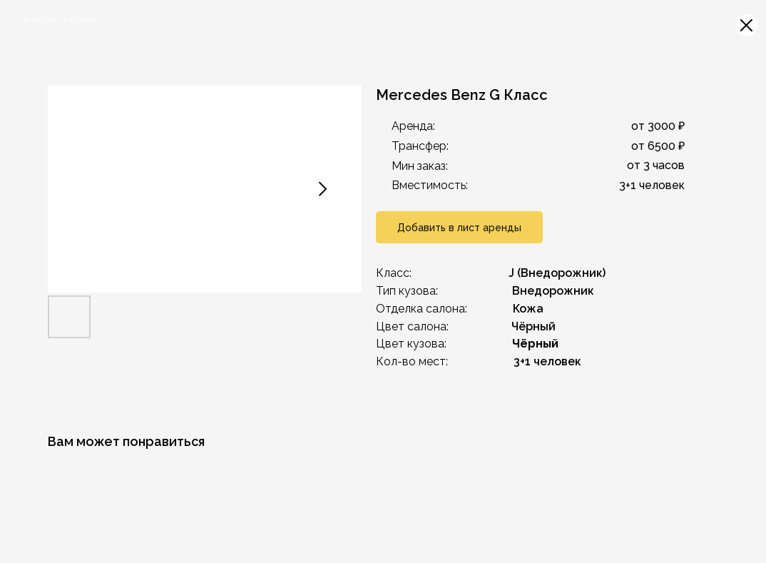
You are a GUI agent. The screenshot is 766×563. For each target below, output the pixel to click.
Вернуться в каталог (61, 20)
